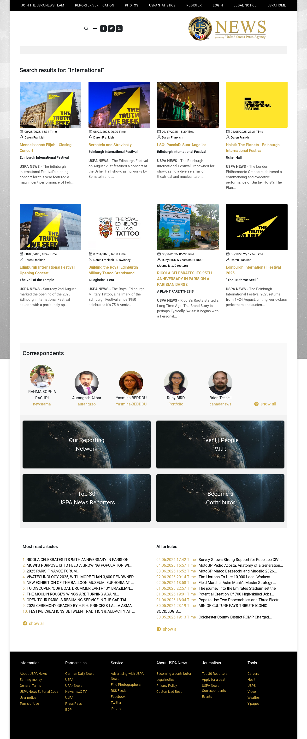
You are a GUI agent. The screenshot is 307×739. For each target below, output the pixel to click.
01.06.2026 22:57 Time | (217, 588)
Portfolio (176, 404)
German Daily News (79, 673)
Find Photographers (126, 685)
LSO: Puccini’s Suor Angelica (182, 145)
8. (76, 600)
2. (77, 565)
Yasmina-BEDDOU (131, 404)
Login (218, 5)
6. (78, 588)
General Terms (30, 685)
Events (207, 697)
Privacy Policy (166, 685)
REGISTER (194, 5)
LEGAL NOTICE (245, 5)
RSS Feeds (118, 691)
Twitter (116, 702)
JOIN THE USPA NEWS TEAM (42, 5)
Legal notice (165, 679)
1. (77, 559)
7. (71, 594)
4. (79, 577)
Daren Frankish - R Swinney (111, 260)
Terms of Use (29, 703)
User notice (28, 697)
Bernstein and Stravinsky (110, 145)
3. (51, 571)
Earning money (31, 679)
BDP (68, 709)
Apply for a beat (213, 679)
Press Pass (73, 703)
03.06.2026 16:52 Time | (216, 571)
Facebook (118, 697)
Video (252, 691)
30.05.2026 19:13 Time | (214, 617)
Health (252, 679)
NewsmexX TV (76, 691)
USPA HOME (276, 5)
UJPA (69, 697)
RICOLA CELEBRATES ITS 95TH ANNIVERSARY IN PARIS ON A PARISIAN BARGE (184, 279)
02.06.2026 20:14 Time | (215, 577)
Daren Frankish (34, 137)
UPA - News (73, 685)
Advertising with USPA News (127, 676)
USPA (69, 679)
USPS (252, 685)
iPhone (116, 708)
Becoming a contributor (173, 673)
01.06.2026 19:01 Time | (215, 594)
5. (78, 582)
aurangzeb (87, 404)
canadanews (220, 404)
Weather (254, 697)
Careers (253, 673)
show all (265, 404)
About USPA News (33, 673)
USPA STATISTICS (162, 5)
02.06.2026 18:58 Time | (216, 582)
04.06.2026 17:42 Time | (219, 559)
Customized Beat (169, 691)
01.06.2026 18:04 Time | (219, 600)
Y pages (253, 703)
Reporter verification (94, 5)
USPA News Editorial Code (39, 691)
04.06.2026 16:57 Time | (219, 565)
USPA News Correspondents (214, 688)
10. (79, 611)
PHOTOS (131, 5)
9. (79, 605)
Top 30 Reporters (214, 673)
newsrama (42, 404)
